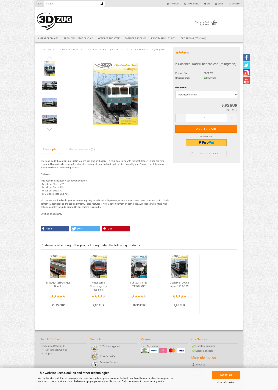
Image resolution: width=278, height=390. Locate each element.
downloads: (181, 87)
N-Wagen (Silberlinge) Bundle (58, 284)
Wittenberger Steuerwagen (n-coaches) (99, 286)
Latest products (48, 38)
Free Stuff (173, 3)
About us (200, 364)
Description (51, 149)
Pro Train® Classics (163, 38)
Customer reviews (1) (80, 149)
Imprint (49, 353)
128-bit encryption (110, 346)
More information (225, 382)
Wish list (234, 3)
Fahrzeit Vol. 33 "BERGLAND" (139, 284)
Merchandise (191, 3)
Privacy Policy (107, 356)
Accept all (226, 374)
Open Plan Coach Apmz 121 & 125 (179, 284)
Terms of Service (109, 362)
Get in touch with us (56, 349)
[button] (55, 228)
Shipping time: (182, 78)
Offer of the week (109, 38)
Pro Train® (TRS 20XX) (193, 38)
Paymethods (153, 346)
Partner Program (135, 38)
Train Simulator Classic (78, 38)
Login (219, 3)
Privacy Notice (157, 381)
